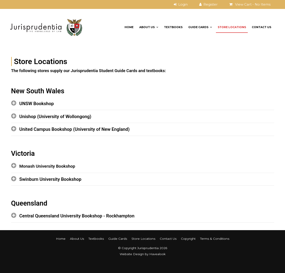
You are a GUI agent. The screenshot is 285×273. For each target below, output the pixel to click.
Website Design (132, 254)
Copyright (188, 238)
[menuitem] (61, 239)
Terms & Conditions (214, 238)
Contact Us (261, 27)
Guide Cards (198, 27)
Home (129, 27)
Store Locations (232, 27)
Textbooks (173, 27)
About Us (147, 27)
